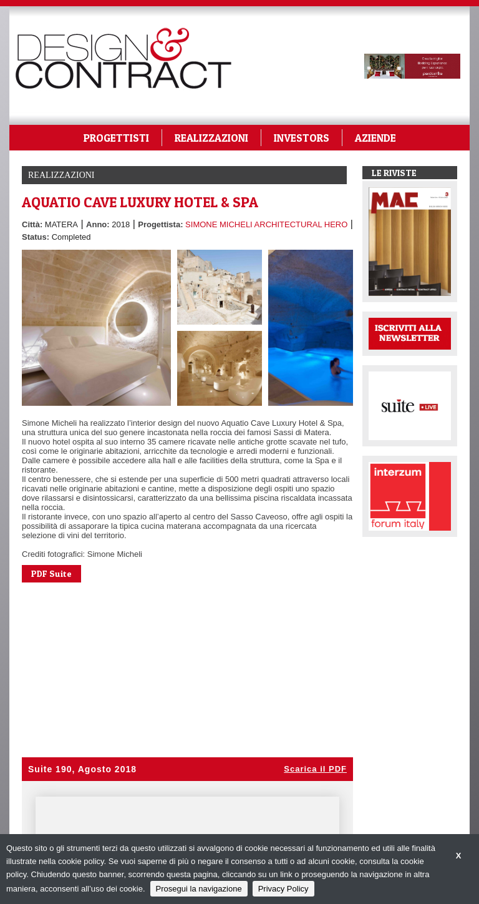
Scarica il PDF (315, 769)
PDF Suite (51, 573)
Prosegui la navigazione (199, 888)
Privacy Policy (283, 888)
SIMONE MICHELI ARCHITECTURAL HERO (266, 224)
